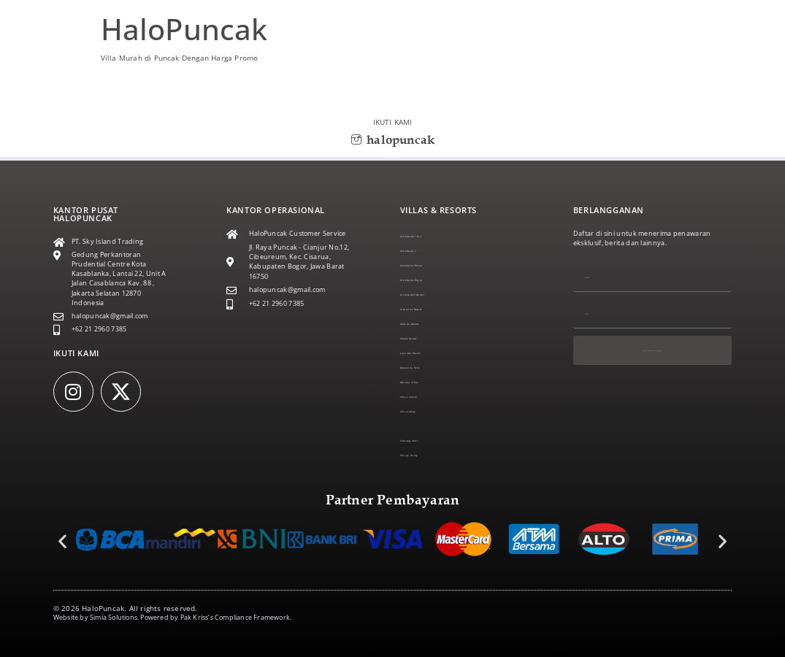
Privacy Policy (421, 455)
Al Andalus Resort (429, 265)
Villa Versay (418, 411)
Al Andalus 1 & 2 (426, 236)
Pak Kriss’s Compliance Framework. (236, 617)
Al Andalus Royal (427, 280)
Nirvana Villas (422, 382)
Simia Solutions (113, 617)
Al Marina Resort (427, 309)
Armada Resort (424, 324)
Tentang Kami (422, 441)
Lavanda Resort (425, 353)
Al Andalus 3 (420, 251)
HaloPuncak (184, 29)
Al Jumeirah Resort (430, 295)
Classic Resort (422, 338)
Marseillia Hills (423, 368)
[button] (62, 540)
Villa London (420, 397)
